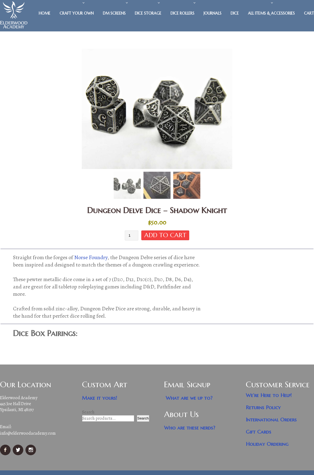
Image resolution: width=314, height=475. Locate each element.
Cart (309, 13)
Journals (212, 13)
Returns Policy (263, 408)
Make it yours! (99, 398)
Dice (235, 13)
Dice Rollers (182, 13)
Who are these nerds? (189, 428)
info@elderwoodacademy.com (28, 434)
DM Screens (114, 13)
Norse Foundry (90, 257)
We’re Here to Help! (269, 395)
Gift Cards (258, 432)
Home (44, 13)
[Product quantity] (131, 236)
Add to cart (165, 235)
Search (88, 412)
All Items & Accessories (271, 13)
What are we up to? (189, 398)
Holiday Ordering (267, 444)
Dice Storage (148, 13)
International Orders (271, 420)
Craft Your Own (77, 13)
